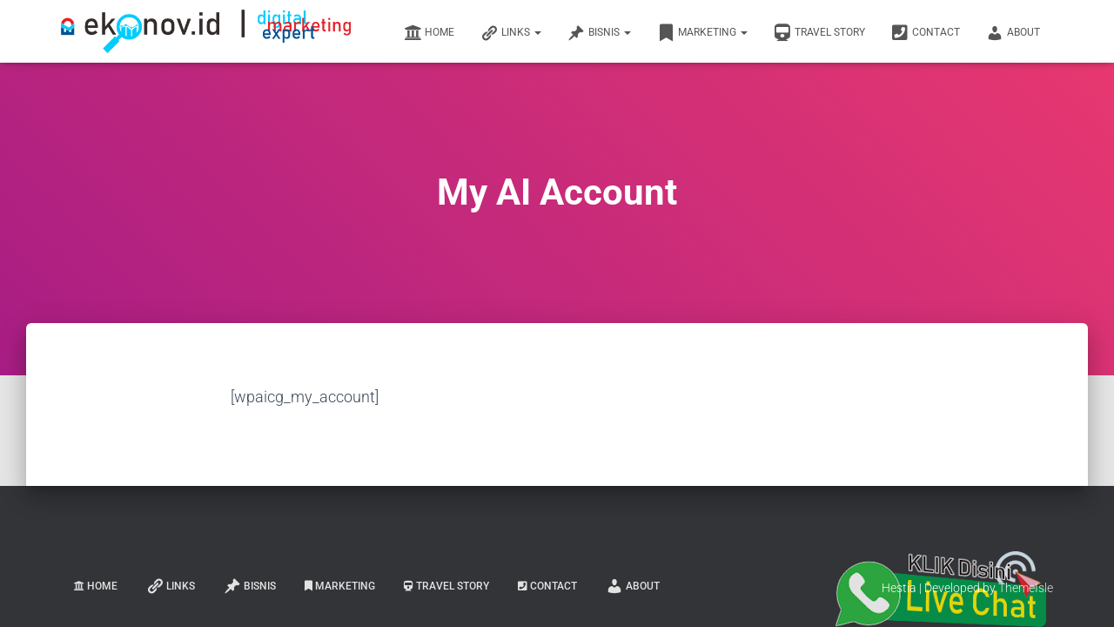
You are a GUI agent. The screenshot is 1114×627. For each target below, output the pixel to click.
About (1013, 33)
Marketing (702, 33)
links (510, 33)
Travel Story (819, 33)
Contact (925, 33)
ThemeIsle (1025, 588)
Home (429, 33)
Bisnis (599, 33)
